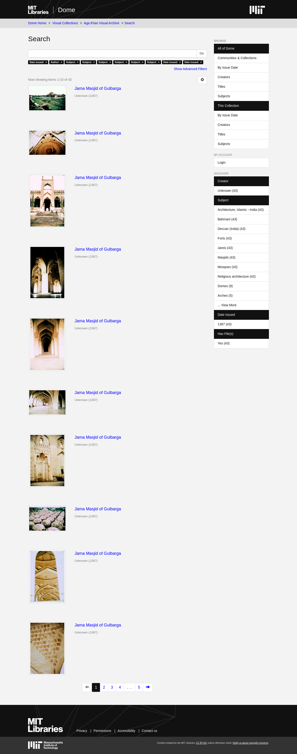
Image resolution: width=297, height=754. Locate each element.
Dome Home (37, 23)
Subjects (224, 96)
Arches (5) (225, 295)
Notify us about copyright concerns (250, 743)
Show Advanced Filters (190, 69)
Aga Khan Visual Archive (101, 23)
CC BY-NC (201, 743)
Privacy (82, 731)
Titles (221, 86)
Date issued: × (38, 62)
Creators (224, 77)
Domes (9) (225, 286)
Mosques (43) (228, 267)
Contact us (149, 731)
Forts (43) (225, 238)
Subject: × (72, 62)
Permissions (102, 731)
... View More (227, 305)
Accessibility (126, 731)
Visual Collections (65, 23)
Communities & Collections (237, 58)
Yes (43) (224, 343)
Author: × (56, 62)
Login (222, 162)
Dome (66, 9)
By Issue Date (228, 67)
